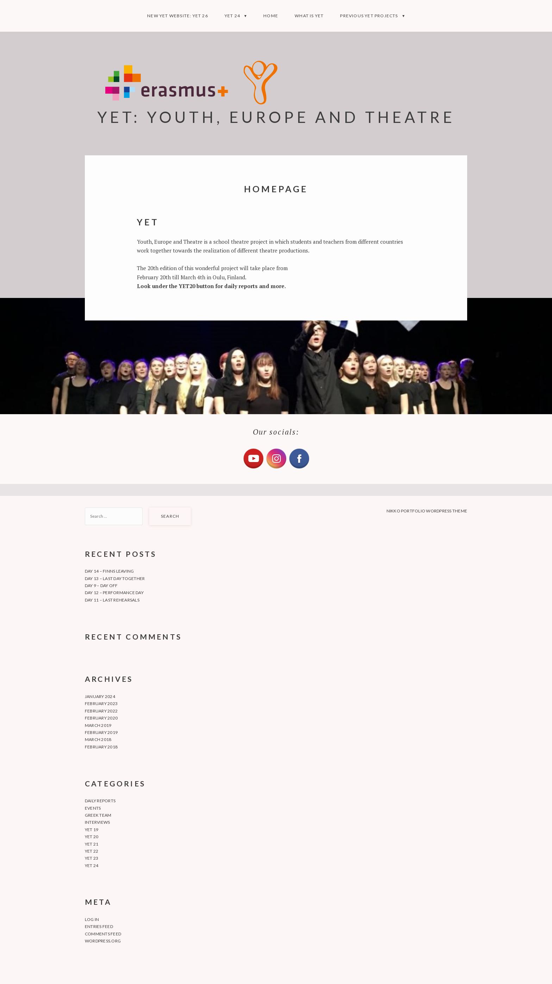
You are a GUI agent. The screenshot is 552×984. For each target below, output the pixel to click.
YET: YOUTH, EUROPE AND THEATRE (276, 116)
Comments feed (103, 933)
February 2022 (101, 711)
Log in (92, 919)
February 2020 (101, 718)
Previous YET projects (369, 15)
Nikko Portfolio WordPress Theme (427, 510)
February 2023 (101, 703)
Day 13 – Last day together (115, 578)
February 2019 (101, 732)
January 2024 (100, 696)
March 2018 (98, 739)
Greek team (98, 815)
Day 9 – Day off (101, 585)
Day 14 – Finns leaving (109, 571)
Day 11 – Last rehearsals (112, 600)
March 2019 (98, 725)
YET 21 (91, 844)
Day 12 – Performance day (114, 592)
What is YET (309, 15)
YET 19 (91, 829)
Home (270, 15)
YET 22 (91, 851)
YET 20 (91, 836)
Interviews (97, 822)
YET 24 (232, 15)
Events (93, 808)
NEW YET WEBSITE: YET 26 (177, 15)
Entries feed (99, 926)
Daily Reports (100, 800)
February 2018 (101, 746)
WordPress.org (103, 940)
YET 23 (91, 858)
